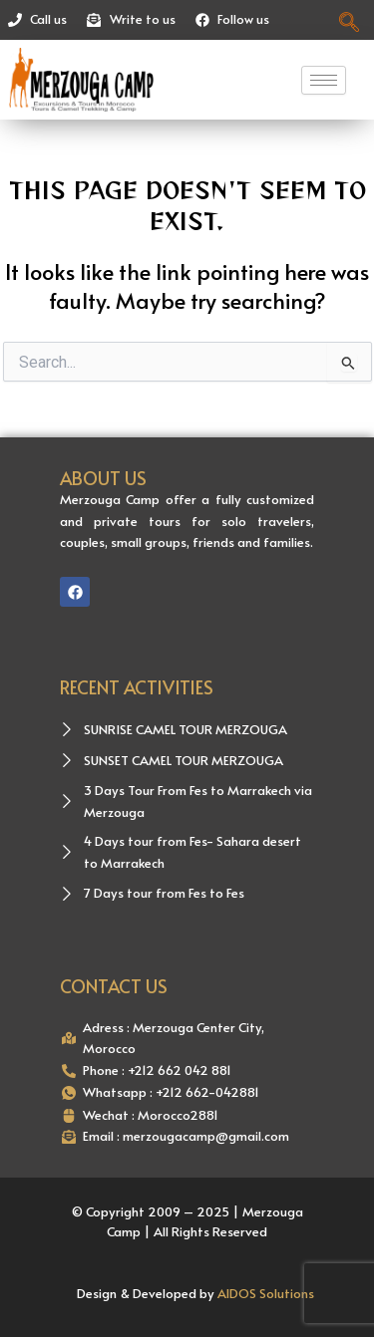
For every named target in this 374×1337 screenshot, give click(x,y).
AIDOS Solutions (265, 1293)
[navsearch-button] (349, 20)
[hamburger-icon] (323, 80)
